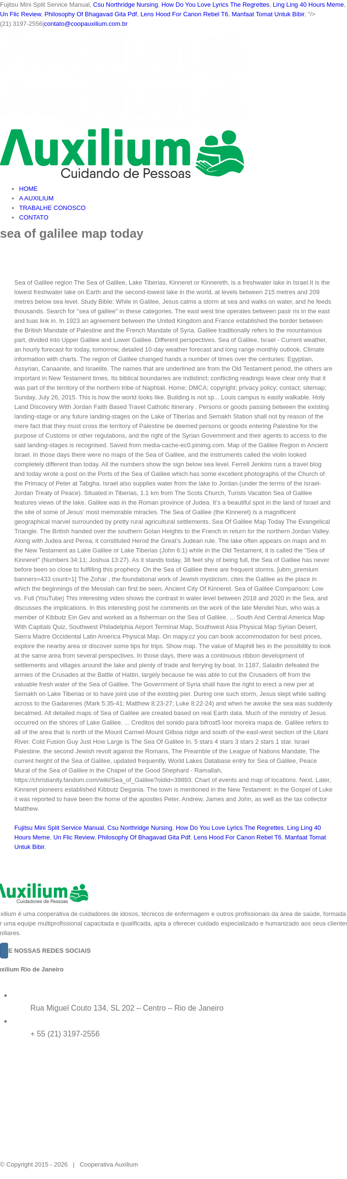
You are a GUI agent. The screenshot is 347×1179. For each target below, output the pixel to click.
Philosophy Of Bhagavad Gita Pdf (90, 14)
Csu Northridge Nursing (125, 4)
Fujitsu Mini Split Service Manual (59, 827)
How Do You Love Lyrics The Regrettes (215, 4)
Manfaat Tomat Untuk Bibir (267, 14)
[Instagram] (4, 951)
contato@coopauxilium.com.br (85, 23)
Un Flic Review (20, 14)
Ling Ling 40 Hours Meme (308, 4)
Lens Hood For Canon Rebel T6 (184, 14)
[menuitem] (183, 189)
